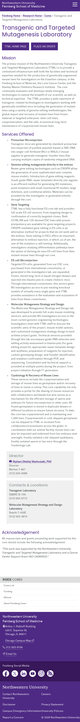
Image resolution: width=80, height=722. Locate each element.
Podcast (50, 673)
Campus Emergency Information (22, 711)
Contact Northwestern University (16, 696)
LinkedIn (23, 673)
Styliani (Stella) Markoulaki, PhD (32, 461)
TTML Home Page (16, 46)
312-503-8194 (14, 647)
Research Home (32, 16)
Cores (47, 16)
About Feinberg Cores (15, 603)
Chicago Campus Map (18, 640)
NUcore (7, 597)
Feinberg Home (11, 16)
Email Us (11, 654)
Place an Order (44, 46)
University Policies (52, 711)
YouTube (32, 673)
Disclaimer (9, 704)
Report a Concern (13, 717)
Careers (46, 694)
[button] (75, 4)
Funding (8, 591)
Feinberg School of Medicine (35, 5)
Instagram (41, 673)
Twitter (15, 673)
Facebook (6, 673)
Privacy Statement (52, 704)
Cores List (9, 585)
